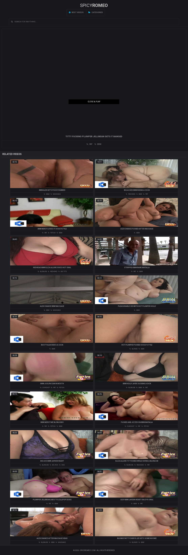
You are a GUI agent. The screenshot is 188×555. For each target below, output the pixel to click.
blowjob (42, 271)
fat (89, 144)
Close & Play (94, 102)
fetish (52, 233)
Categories (95, 12)
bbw (97, 144)
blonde (133, 349)
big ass (54, 465)
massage (56, 194)
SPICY (94, 5)
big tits (62, 271)
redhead (130, 194)
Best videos (76, 12)
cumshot (45, 387)
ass (62, 465)
